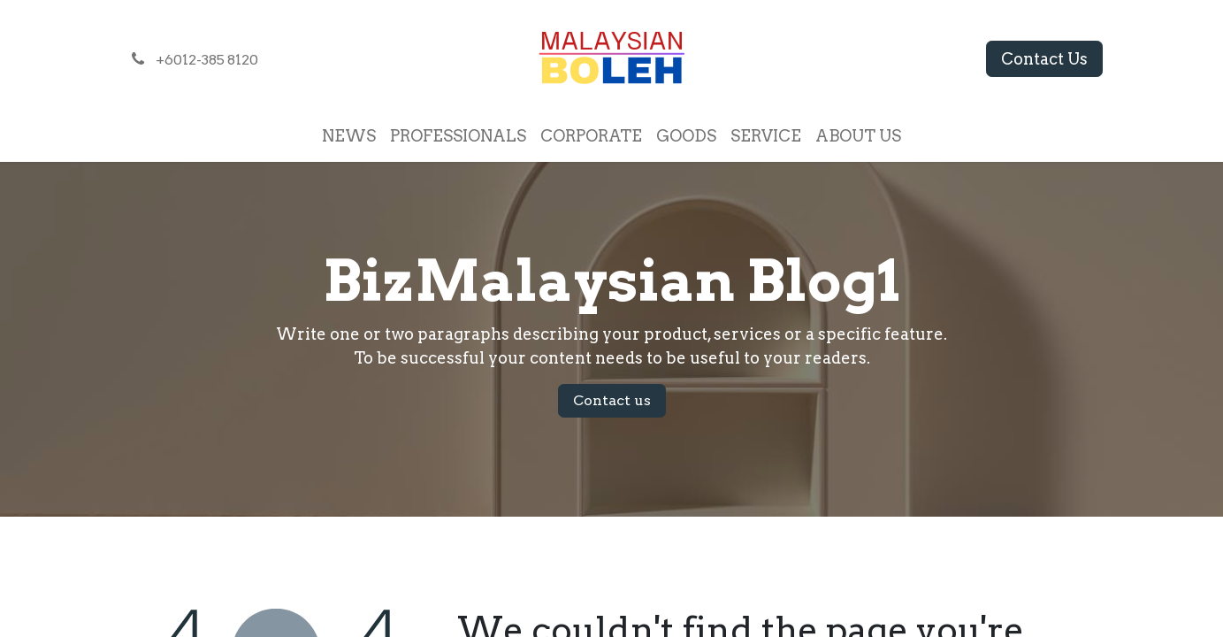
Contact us (612, 400)
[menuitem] (349, 136)
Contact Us (1044, 59)
